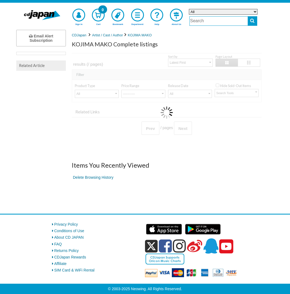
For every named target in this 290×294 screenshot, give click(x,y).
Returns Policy (66, 250)
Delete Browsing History (93, 177)
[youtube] (226, 246)
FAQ (58, 244)
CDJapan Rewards (70, 257)
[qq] (210, 246)
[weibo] (194, 246)
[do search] (252, 21)
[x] (151, 246)
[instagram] (179, 246)
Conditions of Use (69, 231)
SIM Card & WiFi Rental (74, 270)
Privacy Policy (66, 224)
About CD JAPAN (69, 237)
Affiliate (60, 263)
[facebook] (165, 246)
